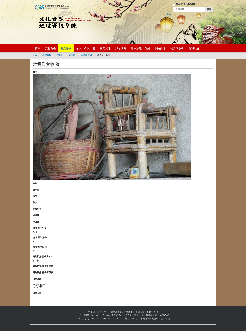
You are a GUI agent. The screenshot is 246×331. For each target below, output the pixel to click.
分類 (35, 183)
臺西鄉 (72, 55)
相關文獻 (37, 279)
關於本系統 (177, 48)
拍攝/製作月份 (40, 237)
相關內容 (37, 293)
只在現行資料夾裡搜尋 (185, 4)
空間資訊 (105, 48)
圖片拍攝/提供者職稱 (43, 272)
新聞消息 (193, 48)
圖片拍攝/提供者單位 (43, 266)
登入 (169, 14)
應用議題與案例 (140, 48)
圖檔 (35, 71)
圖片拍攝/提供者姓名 (43, 256)
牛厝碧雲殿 (86, 55)
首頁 (37, 48)
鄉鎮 (35, 202)
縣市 (35, 196)
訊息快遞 (120, 48)
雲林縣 (60, 55)
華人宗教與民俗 (85, 48)
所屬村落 (37, 209)
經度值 (36, 215)
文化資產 (50, 48)
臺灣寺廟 (66, 48)
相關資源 (160, 48)
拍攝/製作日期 (40, 247)
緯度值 (36, 221)
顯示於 (36, 190)
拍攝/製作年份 (40, 228)
